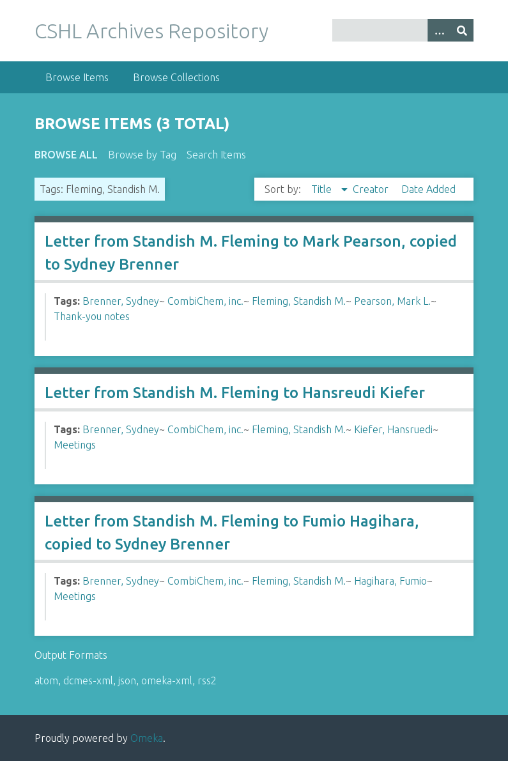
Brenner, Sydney (120, 301)
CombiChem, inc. (205, 301)
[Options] (438, 30)
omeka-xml (166, 680)
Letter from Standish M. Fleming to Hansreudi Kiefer (235, 392)
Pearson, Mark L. (392, 301)
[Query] (402, 30)
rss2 (207, 680)
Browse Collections (176, 77)
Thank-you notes (92, 316)
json (127, 680)
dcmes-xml (88, 680)
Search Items (216, 154)
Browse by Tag (142, 154)
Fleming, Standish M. (299, 301)
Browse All (66, 154)
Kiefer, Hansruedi (393, 429)
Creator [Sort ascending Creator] (372, 189)
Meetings (75, 444)
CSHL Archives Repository (151, 30)
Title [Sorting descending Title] (322, 189)
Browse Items (77, 77)
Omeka (146, 738)
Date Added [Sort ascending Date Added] (428, 189)
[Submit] (461, 30)
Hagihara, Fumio (390, 581)
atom (46, 680)
